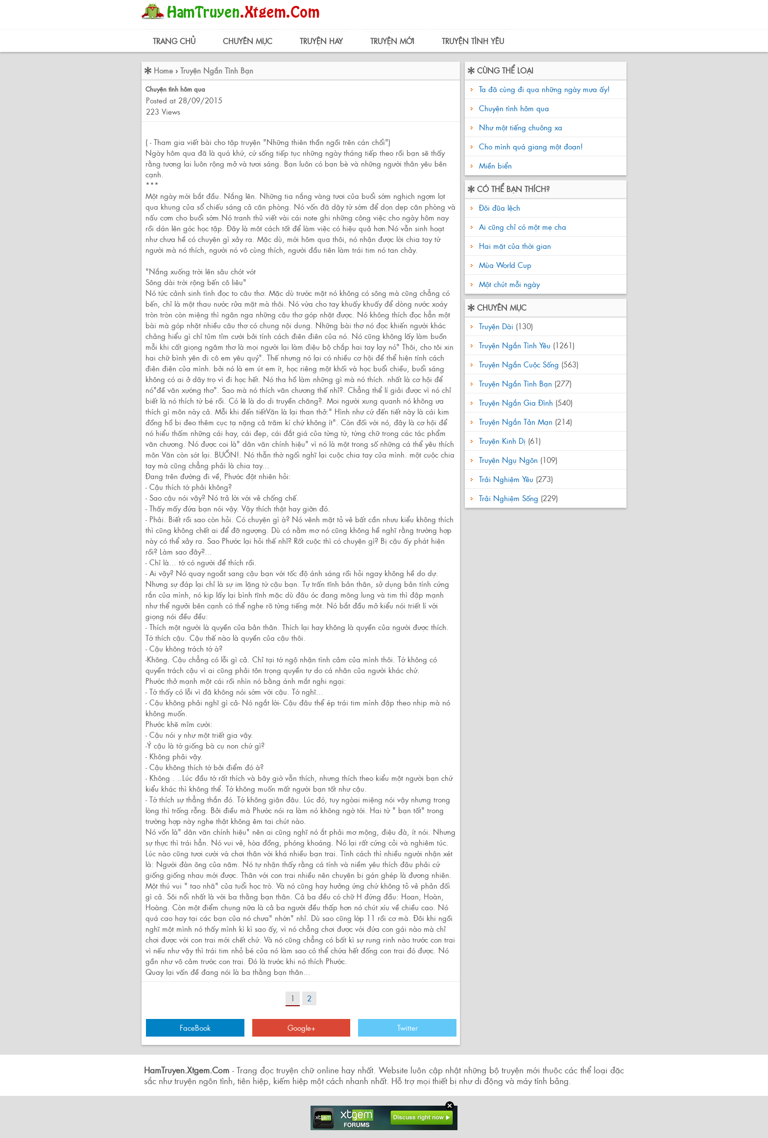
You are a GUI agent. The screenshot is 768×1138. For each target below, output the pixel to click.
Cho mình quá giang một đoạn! (531, 146)
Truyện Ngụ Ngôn (508, 459)
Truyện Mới (392, 41)
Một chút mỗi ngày (508, 284)
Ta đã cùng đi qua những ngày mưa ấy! (544, 89)
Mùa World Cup (504, 264)
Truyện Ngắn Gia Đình (516, 402)
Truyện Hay (321, 41)
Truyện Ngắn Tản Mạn (515, 421)
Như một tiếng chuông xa (520, 127)
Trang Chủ (174, 41)
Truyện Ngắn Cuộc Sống (519, 364)
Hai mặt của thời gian (514, 245)
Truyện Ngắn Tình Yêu (515, 345)
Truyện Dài (496, 326)
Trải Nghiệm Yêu (506, 478)
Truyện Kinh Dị (502, 440)
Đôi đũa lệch (498, 207)
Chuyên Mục (247, 41)
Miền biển (495, 165)
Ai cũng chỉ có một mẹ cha (521, 226)
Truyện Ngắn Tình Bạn (216, 70)
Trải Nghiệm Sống (508, 498)
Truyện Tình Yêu (473, 41)
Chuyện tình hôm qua (514, 108)
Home (163, 70)
